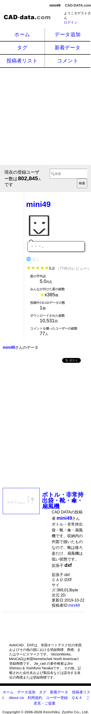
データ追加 (68, 34)
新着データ (68, 47)
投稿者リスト (22, 60)
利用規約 (35, 698)
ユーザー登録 (57, 698)
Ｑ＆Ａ (77, 698)
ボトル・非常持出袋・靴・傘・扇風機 (62, 500)
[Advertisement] (45, 115)
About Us (16, 698)
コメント (67, 60)
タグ (22, 47)
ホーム (22, 34)
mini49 (74, 605)
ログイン (70, 22)
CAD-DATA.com (78, 5)
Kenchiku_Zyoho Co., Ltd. (66, 712)
